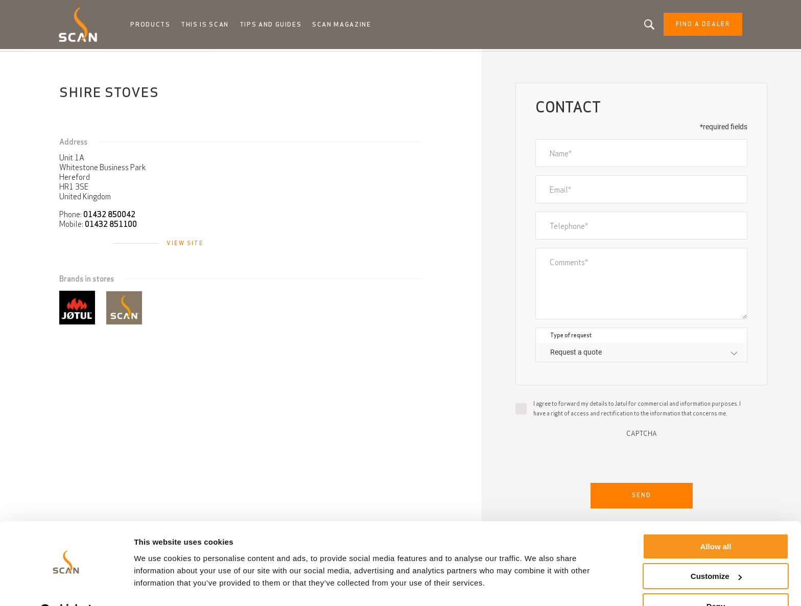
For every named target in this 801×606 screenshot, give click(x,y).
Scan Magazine (347, 25)
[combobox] (641, 354)
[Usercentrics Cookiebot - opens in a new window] (66, 586)
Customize (716, 551)
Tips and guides (277, 25)
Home (75, 61)
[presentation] (641, 459)
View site (185, 245)
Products (157, 25)
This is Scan (211, 25)
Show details (157, 585)
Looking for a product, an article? (641, 25)
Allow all (716, 521)
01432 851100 (111, 226)
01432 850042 (109, 216)
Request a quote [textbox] (576, 354)
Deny (715, 580)
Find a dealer (695, 25)
